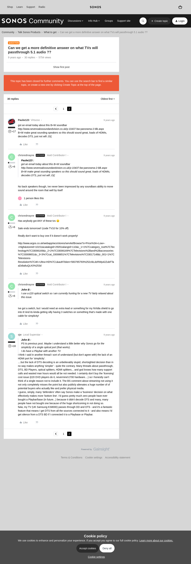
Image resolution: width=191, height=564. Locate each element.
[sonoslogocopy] (95, 7)
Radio (42, 7)
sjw (19, 334)
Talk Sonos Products (29, 32)
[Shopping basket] (180, 7)
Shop (10, 7)
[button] (159, 21)
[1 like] (31, 198)
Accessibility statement (117, 457)
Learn (19, 7)
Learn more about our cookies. (156, 540)
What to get (50, 32)
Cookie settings (93, 457)
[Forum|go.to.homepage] (33, 21)
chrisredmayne (26, 155)
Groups (109, 20)
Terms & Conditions (71, 457)
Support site (123, 20)
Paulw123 (23, 120)
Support (30, 7)
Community (8, 32)
